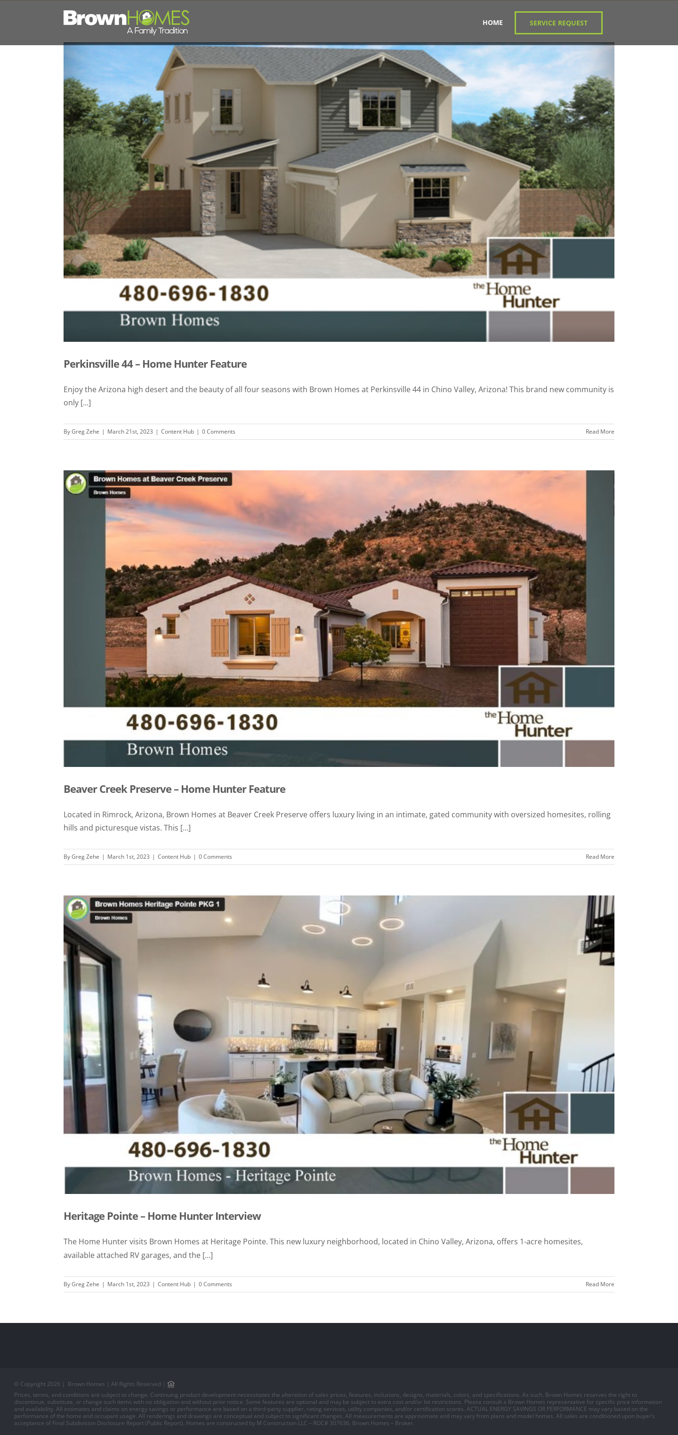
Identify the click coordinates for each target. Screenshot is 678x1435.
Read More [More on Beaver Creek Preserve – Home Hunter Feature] (600, 857)
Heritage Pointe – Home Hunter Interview (162, 1216)
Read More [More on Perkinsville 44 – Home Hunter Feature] (600, 431)
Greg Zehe (85, 431)
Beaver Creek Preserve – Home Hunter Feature (174, 789)
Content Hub (177, 431)
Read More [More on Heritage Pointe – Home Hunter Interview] (600, 1284)
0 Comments (218, 431)
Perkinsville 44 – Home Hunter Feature (155, 363)
